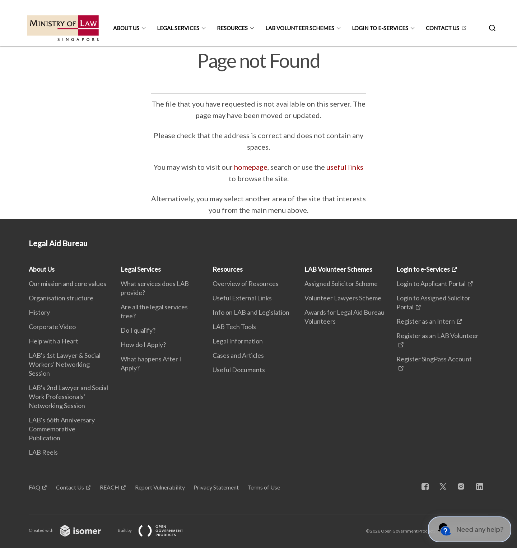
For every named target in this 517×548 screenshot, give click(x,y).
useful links (344, 167)
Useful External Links (242, 298)
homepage (250, 167)
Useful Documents (239, 370)
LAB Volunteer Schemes (299, 28)
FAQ (34, 487)
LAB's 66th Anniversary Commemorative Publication (62, 429)
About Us (126, 28)
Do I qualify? (138, 330)
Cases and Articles (238, 355)
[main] (258, 133)
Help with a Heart (53, 341)
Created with (70, 530)
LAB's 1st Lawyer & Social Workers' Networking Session (65, 364)
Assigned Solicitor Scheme (341, 283)
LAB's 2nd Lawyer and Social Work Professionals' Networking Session (68, 396)
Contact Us (70, 487)
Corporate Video (52, 327)
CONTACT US (442, 28)
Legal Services (178, 28)
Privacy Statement (216, 487)
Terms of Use (263, 487)
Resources (232, 28)
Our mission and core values (67, 283)
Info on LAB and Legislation (251, 312)
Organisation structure (61, 298)
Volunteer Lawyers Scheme (342, 298)
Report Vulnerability (160, 487)
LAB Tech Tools (234, 327)
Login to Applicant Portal (431, 283)
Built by (156, 530)
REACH (109, 487)
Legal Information (238, 341)
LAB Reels (43, 452)
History (39, 312)
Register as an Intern (425, 321)
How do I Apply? (143, 344)
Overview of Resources (246, 283)
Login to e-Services (380, 28)
